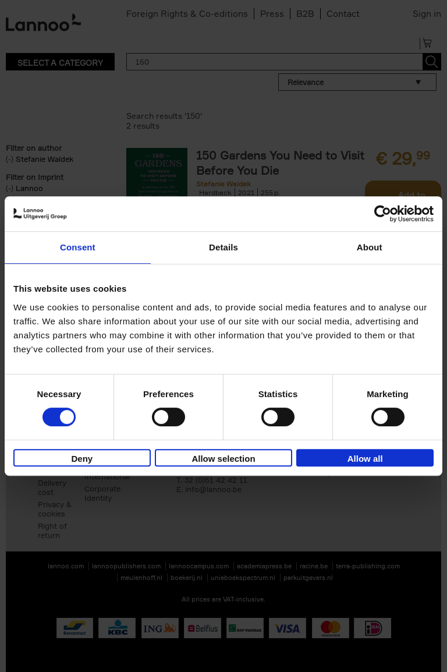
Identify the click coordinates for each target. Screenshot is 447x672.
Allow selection (223, 459)
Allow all (365, 459)
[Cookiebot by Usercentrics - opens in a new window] (383, 213)
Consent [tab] (77, 247)
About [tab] (369, 247)
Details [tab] (223, 247)
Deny (82, 459)
